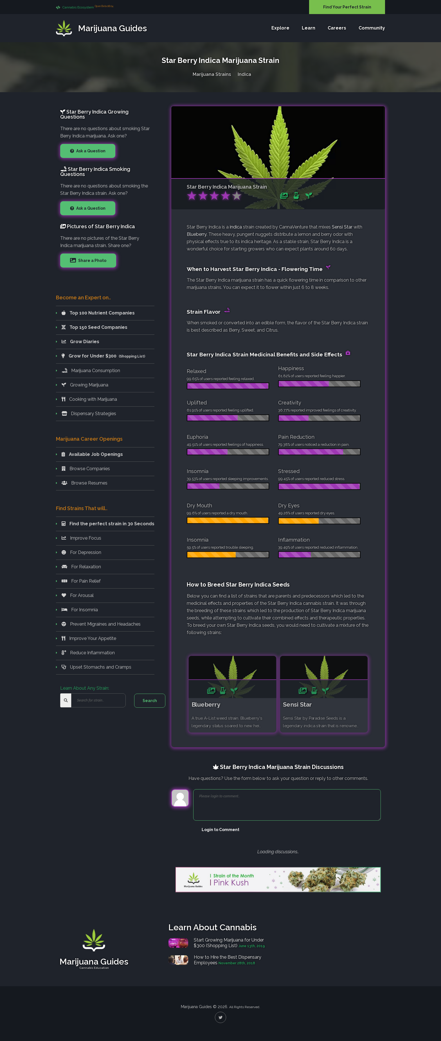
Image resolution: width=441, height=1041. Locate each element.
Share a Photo (91, 260)
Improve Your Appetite (89, 638)
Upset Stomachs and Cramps (96, 667)
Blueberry (196, 234)
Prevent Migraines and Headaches (101, 624)
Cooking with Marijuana (89, 399)
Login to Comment (220, 829)
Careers (337, 28)
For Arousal (78, 595)
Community (372, 28)
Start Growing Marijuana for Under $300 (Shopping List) (229, 942)
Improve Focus (81, 538)
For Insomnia (80, 609)
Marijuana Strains (212, 73)
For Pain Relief (81, 581)
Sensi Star (342, 227)
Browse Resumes (84, 483)
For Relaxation (81, 566)
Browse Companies (86, 468)
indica (236, 227)
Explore (280, 28)
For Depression (81, 552)
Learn (308, 28)
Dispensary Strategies (89, 413)
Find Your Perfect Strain (347, 7)
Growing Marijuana (85, 385)
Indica (244, 73)
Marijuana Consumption (91, 370)
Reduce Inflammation (88, 652)
